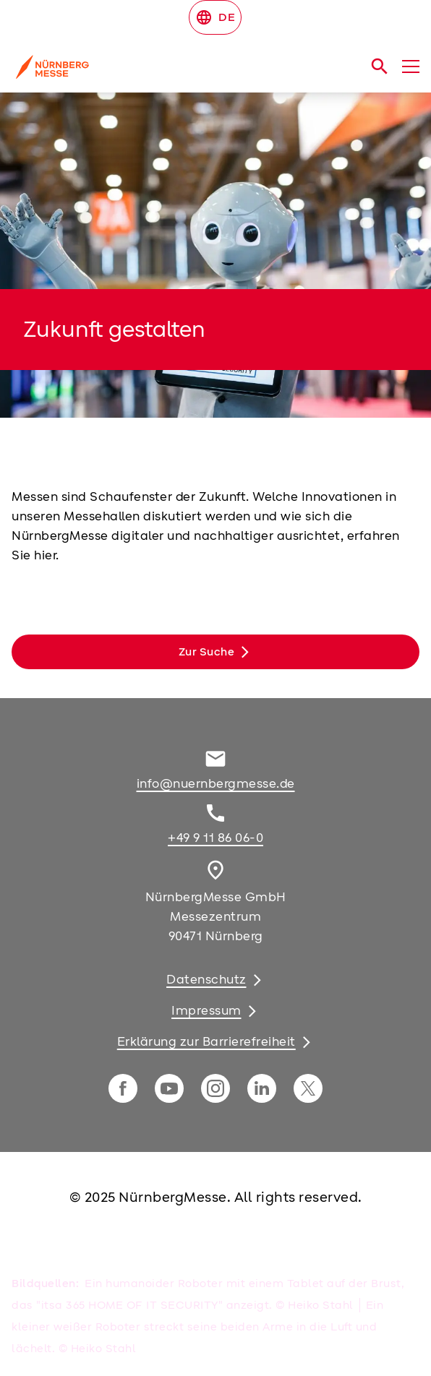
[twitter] (308, 1088)
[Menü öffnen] (410, 66)
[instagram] (215, 1088)
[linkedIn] (261, 1088)
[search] (380, 66)
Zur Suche (207, 652)
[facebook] (122, 1088)
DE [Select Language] (215, 17)
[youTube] (169, 1088)
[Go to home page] (146, 72)
